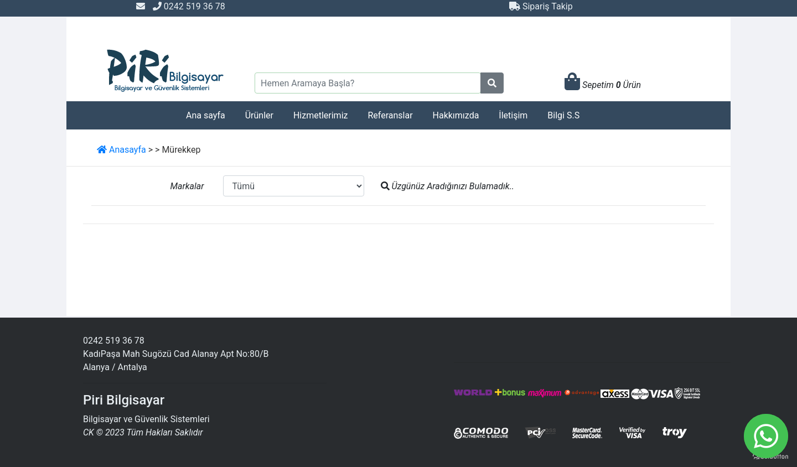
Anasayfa (121, 149)
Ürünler (259, 115)
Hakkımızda (456, 115)
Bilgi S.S (563, 115)
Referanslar (390, 115)
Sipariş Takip (541, 6)
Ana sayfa (205, 115)
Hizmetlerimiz (320, 115)
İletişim (513, 115)
